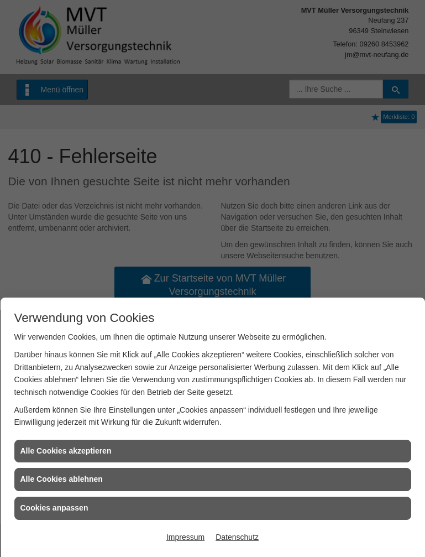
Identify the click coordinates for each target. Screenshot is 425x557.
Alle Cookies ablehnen (61, 479)
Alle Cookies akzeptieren (66, 450)
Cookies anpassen (54, 507)
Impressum (185, 537)
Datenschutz (237, 537)
